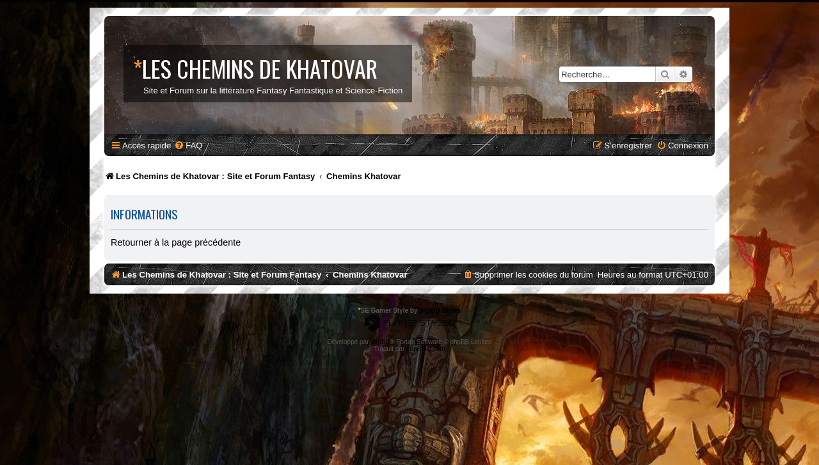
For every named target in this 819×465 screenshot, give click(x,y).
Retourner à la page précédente (176, 242)
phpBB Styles (440, 310)
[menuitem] (188, 145)
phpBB (380, 341)
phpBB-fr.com (425, 348)
